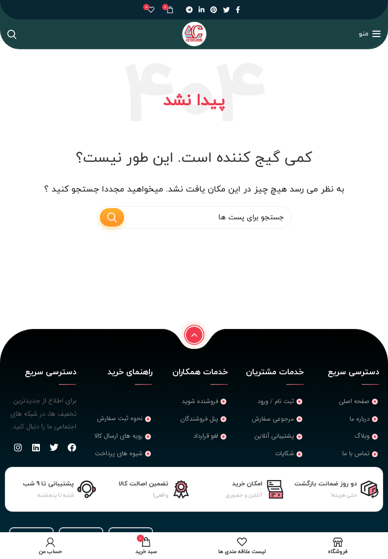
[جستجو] (11, 34)
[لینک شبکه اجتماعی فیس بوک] (238, 9)
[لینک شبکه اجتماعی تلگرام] (189, 9)
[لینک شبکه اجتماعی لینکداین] (201, 9)
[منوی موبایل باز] (370, 34)
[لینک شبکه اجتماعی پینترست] (213, 9)
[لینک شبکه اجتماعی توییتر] (226, 9)
